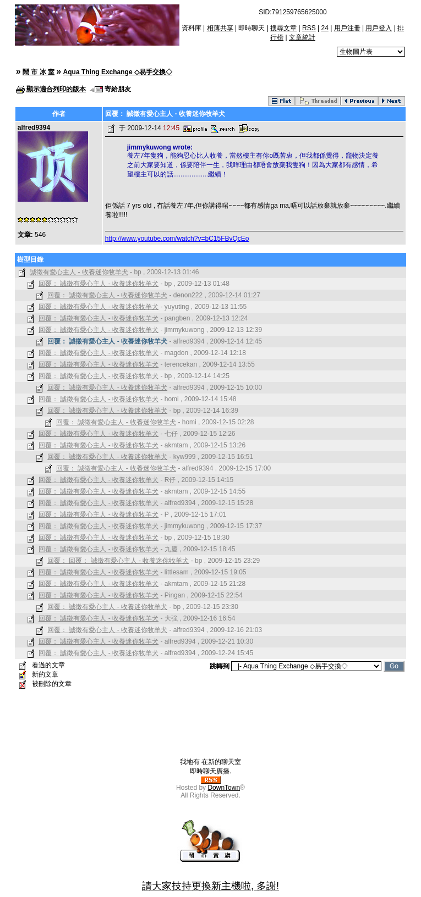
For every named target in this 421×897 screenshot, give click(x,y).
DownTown (223, 787)
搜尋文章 (283, 28)
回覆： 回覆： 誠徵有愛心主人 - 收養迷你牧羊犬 (118, 560)
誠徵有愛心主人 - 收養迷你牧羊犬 (79, 272)
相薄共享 (220, 28)
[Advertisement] (210, 732)
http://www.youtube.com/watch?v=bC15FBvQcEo (177, 238)
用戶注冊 (347, 28)
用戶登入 (378, 28)
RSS (309, 28)
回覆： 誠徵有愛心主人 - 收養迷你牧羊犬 (98, 283)
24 (324, 28)
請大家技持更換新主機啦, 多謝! (210, 886)
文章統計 (302, 37)
